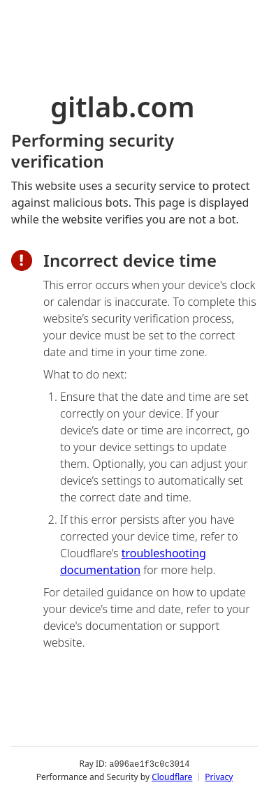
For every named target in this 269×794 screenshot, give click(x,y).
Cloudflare (172, 776)
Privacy (219, 776)
